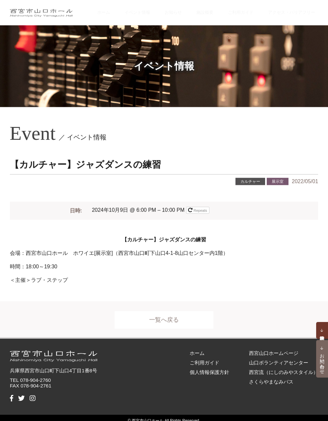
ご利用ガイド (245, 9)
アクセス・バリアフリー (292, 9)
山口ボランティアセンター (278, 356)
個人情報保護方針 (209, 366)
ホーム (127, 9)
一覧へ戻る (164, 317)
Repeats (198, 205)
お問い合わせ (322, 361)
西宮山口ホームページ (273, 347)
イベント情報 (156, 9)
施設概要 (214, 9)
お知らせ (187, 9)
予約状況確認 (322, 330)
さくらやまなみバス (271, 376)
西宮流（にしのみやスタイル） (283, 366)
